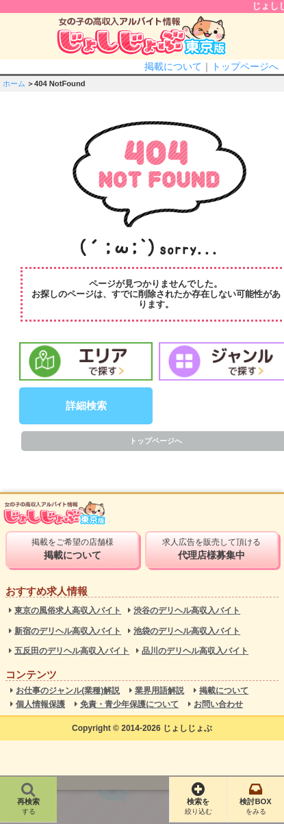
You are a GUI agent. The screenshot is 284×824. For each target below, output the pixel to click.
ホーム (14, 83)
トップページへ (245, 66)
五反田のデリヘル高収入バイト (71, 651)
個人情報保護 (40, 704)
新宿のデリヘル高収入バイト (67, 631)
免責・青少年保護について (129, 704)
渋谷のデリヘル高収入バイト (186, 610)
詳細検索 (86, 405)
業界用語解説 (159, 690)
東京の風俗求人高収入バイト (67, 610)
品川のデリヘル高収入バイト (195, 651)
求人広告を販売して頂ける (211, 549)
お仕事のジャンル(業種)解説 (68, 690)
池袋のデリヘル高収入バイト (186, 631)
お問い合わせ (218, 704)
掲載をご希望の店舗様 (72, 549)
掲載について (173, 66)
